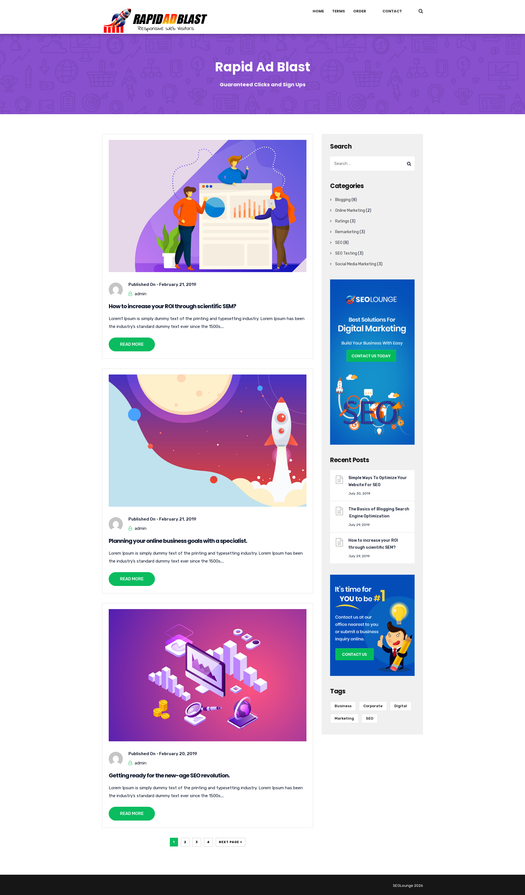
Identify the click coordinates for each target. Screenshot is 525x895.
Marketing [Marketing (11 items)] (344, 718)
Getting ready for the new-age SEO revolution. (169, 775)
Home (318, 11)
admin (140, 293)
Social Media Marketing (355, 264)
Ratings (342, 221)
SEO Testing (346, 253)
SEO (338, 242)
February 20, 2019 (178, 753)
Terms (338, 11)
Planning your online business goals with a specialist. (178, 541)
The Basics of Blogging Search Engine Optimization (378, 513)
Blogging (343, 199)
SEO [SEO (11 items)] (369, 718)
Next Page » (230, 842)
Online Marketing (350, 210)
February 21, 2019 (177, 284)
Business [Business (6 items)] (343, 706)
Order (359, 11)
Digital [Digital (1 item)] (400, 706)
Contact (392, 11)
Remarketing (347, 232)
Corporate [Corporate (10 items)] (372, 706)
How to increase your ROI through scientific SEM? (172, 306)
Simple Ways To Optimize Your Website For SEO (378, 481)
